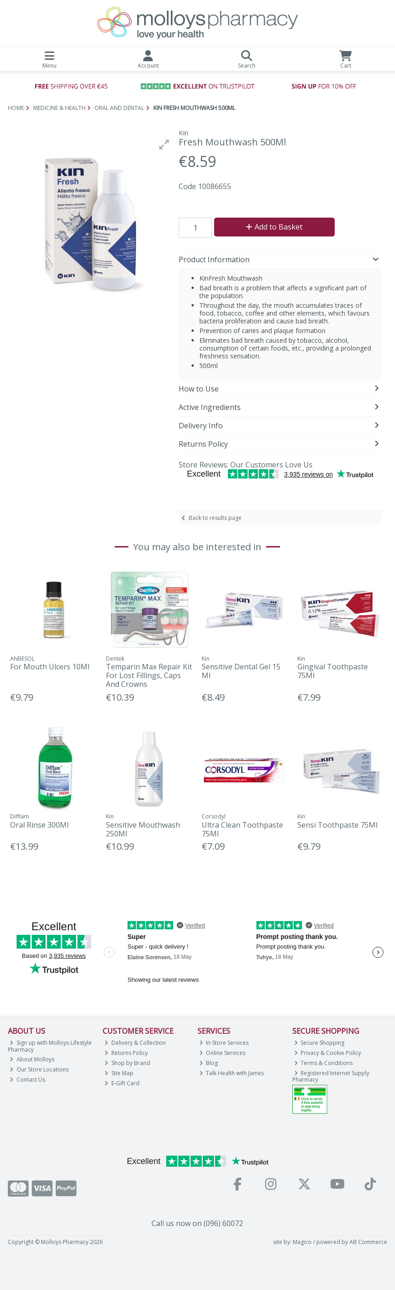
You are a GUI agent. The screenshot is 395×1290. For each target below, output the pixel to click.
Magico (302, 1242)
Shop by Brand (127, 1063)
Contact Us (27, 1079)
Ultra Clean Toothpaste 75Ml (242, 829)
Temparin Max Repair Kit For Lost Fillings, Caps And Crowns (149, 675)
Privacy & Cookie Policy (327, 1053)
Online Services (222, 1053)
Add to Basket (274, 227)
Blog (208, 1063)
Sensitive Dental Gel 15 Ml (241, 671)
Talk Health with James (231, 1073)
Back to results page (215, 518)
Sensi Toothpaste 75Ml (337, 825)
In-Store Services (224, 1043)
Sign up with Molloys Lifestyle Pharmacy (50, 1046)
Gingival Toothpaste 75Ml (332, 671)
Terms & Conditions (323, 1063)
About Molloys (32, 1059)
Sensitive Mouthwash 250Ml (143, 829)
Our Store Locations (39, 1069)
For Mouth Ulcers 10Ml (49, 667)
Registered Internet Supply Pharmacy (331, 1076)
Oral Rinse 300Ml (39, 825)
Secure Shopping (319, 1043)
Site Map (119, 1073)
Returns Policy (126, 1053)
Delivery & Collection (135, 1043)
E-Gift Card (122, 1083)
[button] (164, 144)
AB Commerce (368, 1242)
